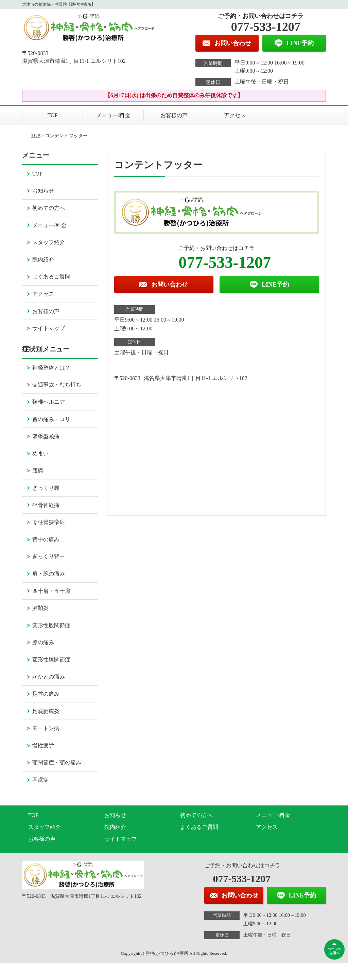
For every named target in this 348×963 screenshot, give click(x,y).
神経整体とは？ (51, 367)
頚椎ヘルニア (48, 402)
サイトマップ (48, 328)
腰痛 (37, 470)
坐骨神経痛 (45, 505)
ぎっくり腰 (45, 488)
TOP (53, 115)
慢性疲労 (43, 745)
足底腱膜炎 (45, 711)
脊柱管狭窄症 (48, 522)
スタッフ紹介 (48, 242)
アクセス (235, 115)
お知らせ (43, 191)
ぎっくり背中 (48, 556)
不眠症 (40, 780)
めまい (40, 453)
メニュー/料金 (113, 115)
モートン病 (45, 728)
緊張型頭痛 (45, 436)
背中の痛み (45, 539)
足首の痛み (45, 694)
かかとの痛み (48, 676)
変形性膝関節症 (51, 659)
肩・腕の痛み (48, 574)
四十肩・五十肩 (51, 591)
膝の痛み (43, 642)
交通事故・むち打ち (56, 384)
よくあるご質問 (51, 276)
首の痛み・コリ (51, 419)
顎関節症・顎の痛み (56, 762)
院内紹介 (43, 259)
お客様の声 (174, 115)
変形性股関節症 (51, 625)
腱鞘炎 (40, 608)
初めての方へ (48, 208)
